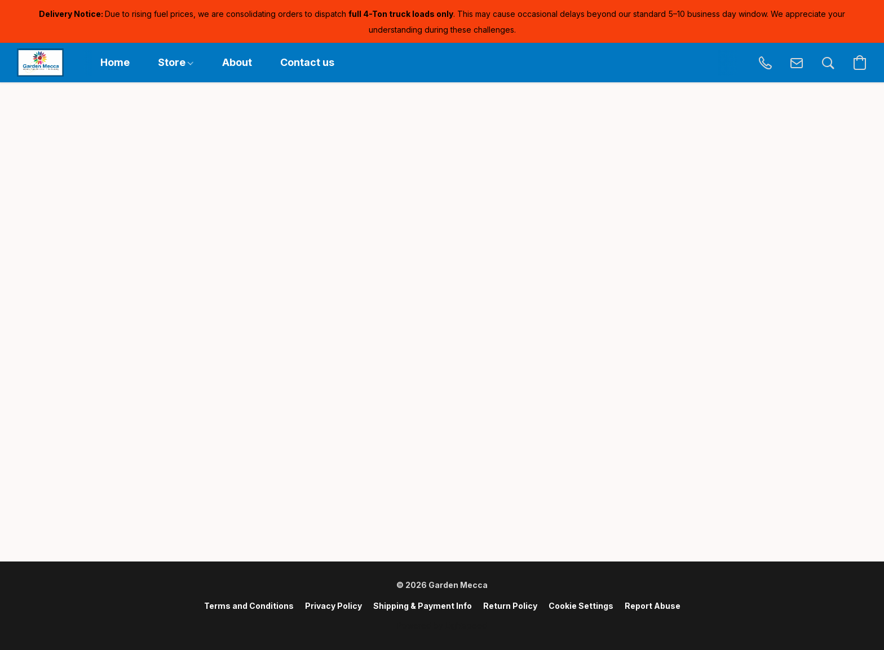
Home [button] (115, 62)
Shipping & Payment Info (422, 606)
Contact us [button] (307, 62)
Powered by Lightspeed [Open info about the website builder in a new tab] (442, 625)
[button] (40, 62)
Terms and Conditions (249, 606)
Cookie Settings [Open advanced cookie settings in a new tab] (581, 606)
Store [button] (175, 62)
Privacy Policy (333, 606)
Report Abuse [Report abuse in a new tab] (652, 606)
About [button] (237, 62)
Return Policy (510, 606)
